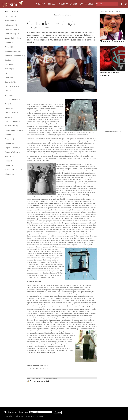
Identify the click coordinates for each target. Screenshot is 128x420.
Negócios (9, 139)
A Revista (40, 4)
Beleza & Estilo (12, 29)
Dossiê (9, 77)
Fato (8, 90)
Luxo (8, 117)
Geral (8, 104)
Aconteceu (10, 16)
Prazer (8, 161)
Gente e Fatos (12, 99)
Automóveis (11, 25)
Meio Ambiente (12, 121)
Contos (9, 60)
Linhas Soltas (11, 112)
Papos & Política (12, 147)
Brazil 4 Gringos (12, 33)
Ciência (9, 47)
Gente (9, 95)
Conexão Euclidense (15, 55)
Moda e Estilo (11, 126)
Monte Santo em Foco (14, 130)
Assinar (58, 412)
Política (9, 156)
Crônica (9, 64)
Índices (51, 4)
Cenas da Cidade (13, 38)
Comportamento (13, 51)
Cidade (9, 42)
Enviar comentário (39, 381)
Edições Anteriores (67, 4)
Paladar (9, 143)
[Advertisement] (14, 211)
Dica (8, 73)
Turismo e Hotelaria (14, 169)
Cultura (9, 69)
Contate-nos (86, 4)
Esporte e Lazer (12, 86)
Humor (9, 108)
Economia (10, 82)
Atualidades (11, 20)
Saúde (9, 165)
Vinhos (9, 174)
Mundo (9, 134)
